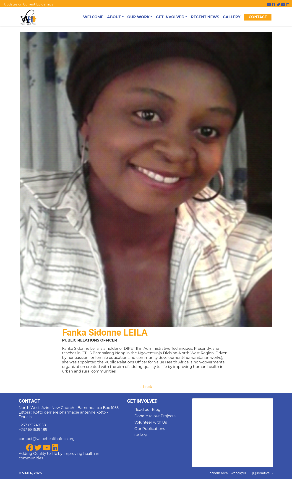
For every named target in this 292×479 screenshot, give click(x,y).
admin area (219, 473)
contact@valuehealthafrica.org (47, 439)
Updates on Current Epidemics (28, 4)
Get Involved (170, 17)
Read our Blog (147, 409)
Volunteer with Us (150, 422)
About (114, 17)
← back (146, 387)
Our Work (138, 17)
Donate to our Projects (154, 416)
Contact (258, 17)
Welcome (93, 17)
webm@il (238, 473)
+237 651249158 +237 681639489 (33, 427)
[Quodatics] (261, 473)
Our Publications (149, 429)
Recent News (205, 17)
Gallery (231, 17)
